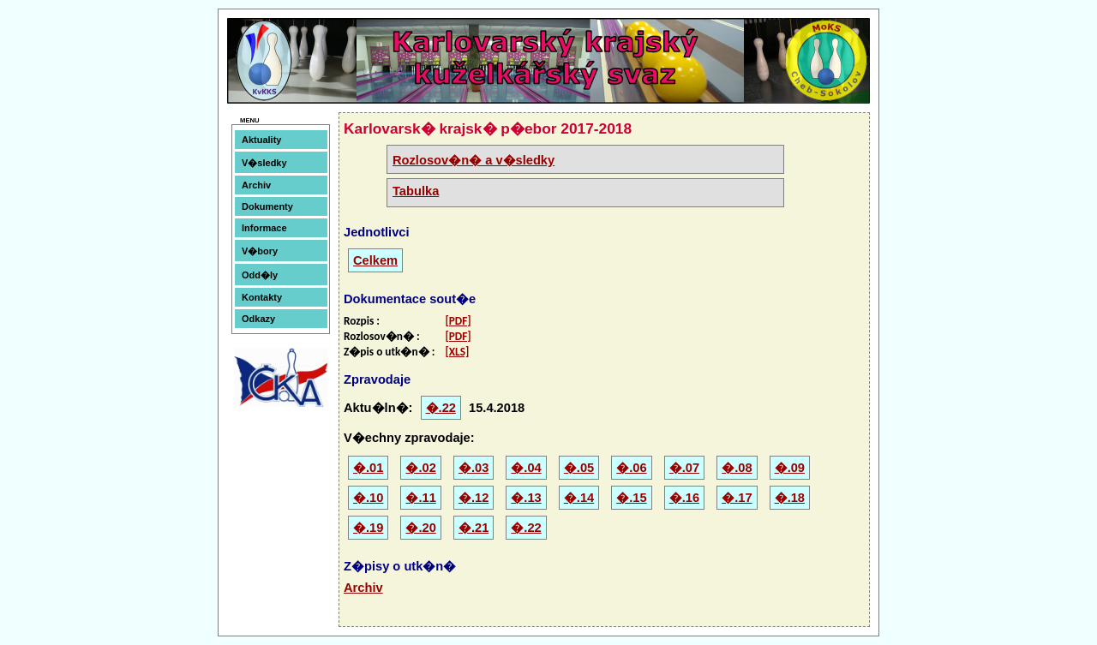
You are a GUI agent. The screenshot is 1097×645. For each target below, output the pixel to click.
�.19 (368, 528)
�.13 (526, 498)
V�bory (260, 251)
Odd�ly (260, 275)
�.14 (579, 498)
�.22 (441, 408)
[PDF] (458, 321)
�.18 (790, 498)
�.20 (420, 528)
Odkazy (258, 319)
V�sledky (264, 163)
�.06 (631, 468)
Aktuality (261, 139)
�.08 (737, 468)
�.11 (420, 498)
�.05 (579, 468)
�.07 (684, 468)
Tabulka (416, 191)
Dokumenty (267, 206)
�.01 (368, 468)
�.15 (631, 498)
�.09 (790, 468)
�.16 (684, 498)
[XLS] (457, 351)
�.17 (737, 498)
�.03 (474, 468)
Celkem (375, 260)
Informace (264, 228)
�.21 (474, 528)
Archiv (256, 185)
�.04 (526, 468)
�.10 (368, 498)
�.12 (474, 498)
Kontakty (262, 297)
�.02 (420, 468)
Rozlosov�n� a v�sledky (473, 160)
